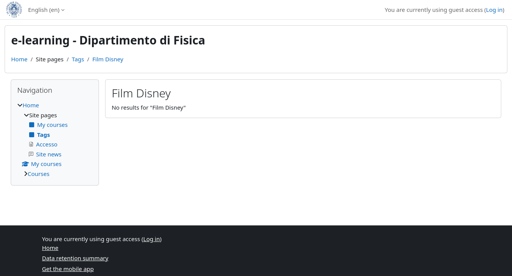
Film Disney (107, 59)
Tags (78, 59)
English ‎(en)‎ (43, 9)
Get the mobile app (68, 269)
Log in (494, 9)
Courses (38, 173)
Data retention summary (75, 258)
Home (19, 59)
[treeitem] (54, 139)
